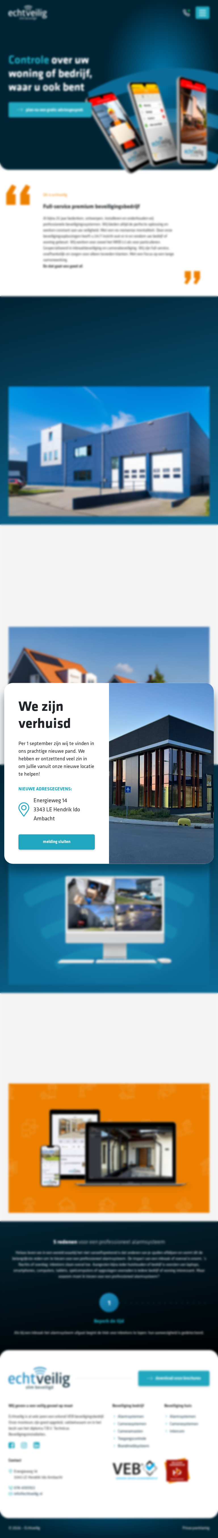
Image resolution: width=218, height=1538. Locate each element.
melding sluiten (56, 842)
